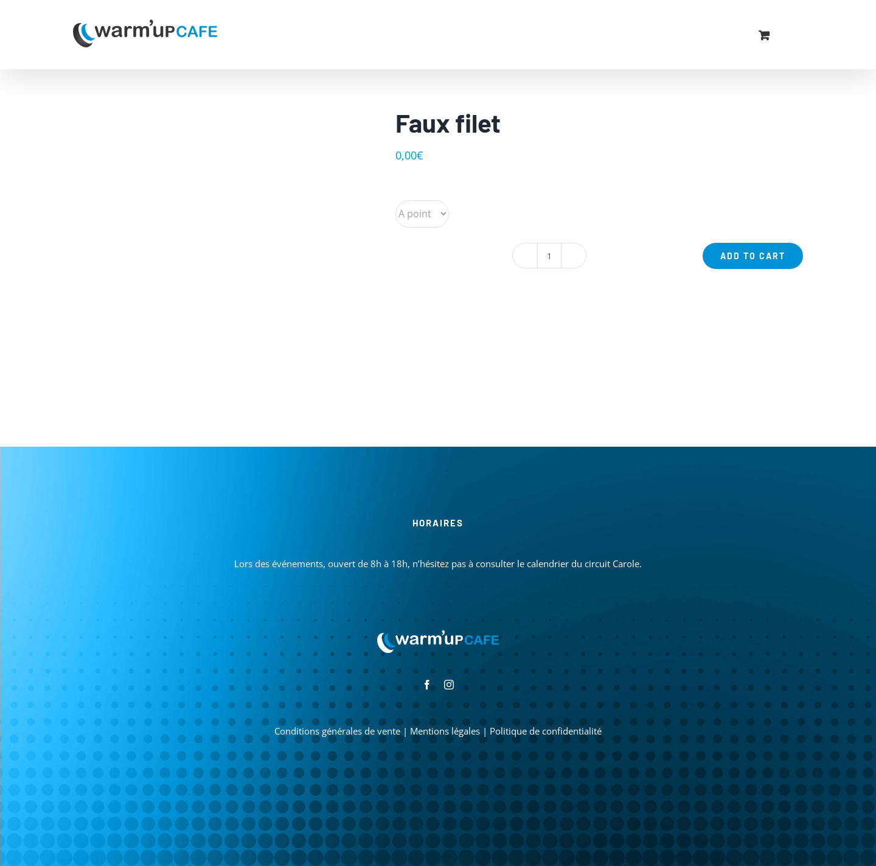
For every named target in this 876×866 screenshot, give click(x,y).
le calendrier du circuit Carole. (579, 563)
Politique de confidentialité (546, 731)
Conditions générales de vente (337, 731)
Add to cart (752, 256)
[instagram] (449, 685)
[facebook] (427, 685)
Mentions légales (445, 731)
